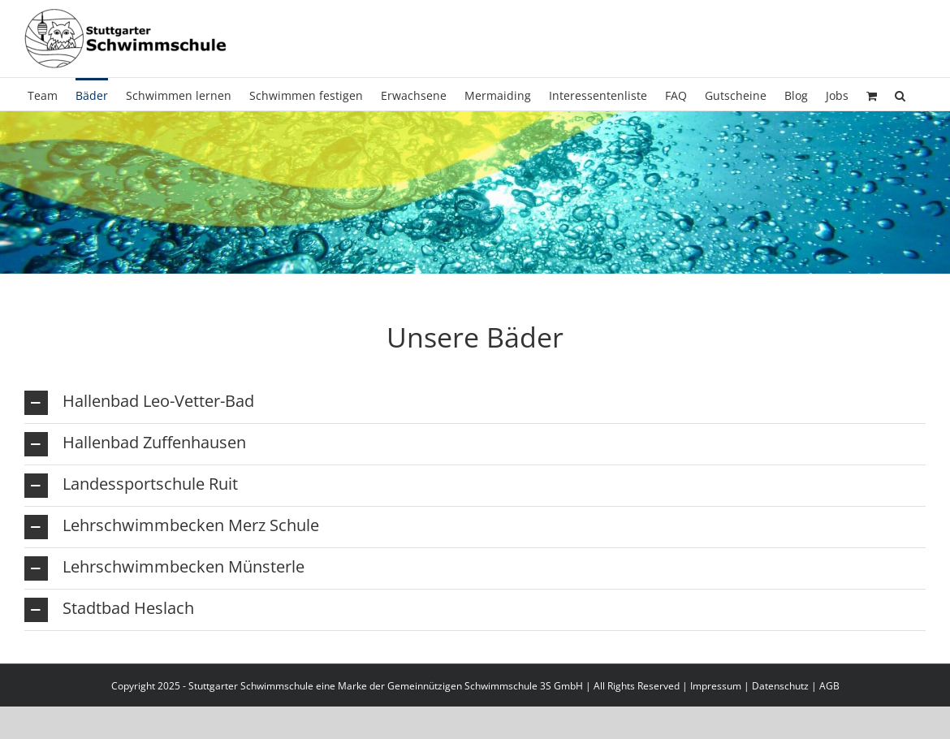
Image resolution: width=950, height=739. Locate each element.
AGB (829, 686)
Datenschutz (780, 686)
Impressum (715, 686)
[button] (900, 94)
